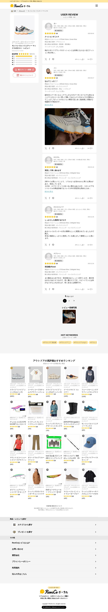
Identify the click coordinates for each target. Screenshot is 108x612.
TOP (15, 11)
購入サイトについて (24, 75)
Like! (90, 59)
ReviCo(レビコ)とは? (21, 543)
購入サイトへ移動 (25, 69)
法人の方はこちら (19, 574)
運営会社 (15, 555)
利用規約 (15, 568)
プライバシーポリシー (21, 562)
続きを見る (49, 105)
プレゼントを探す (22, 532)
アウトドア (22, 11)
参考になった (79, 59)
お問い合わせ (17, 549)
